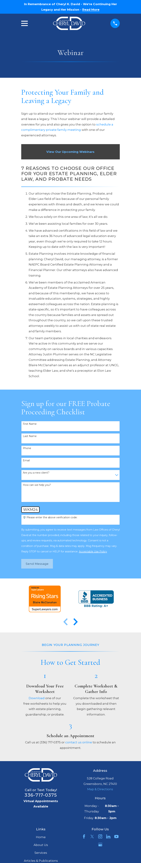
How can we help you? (37, 485)
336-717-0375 (41, 795)
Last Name (30, 436)
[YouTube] (116, 836)
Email (26, 460)
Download (37, 698)
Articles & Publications (41, 860)
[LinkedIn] (108, 836)
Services (40, 852)
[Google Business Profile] (100, 844)
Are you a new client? (36, 472)
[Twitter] (92, 836)
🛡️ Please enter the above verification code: (50, 517)
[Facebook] (84, 836)
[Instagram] (100, 836)
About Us (41, 845)
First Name (30, 423)
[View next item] (75, 621)
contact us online (78, 742)
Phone (27, 448)
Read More (90, 9)
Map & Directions (100, 789)
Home (41, 837)
